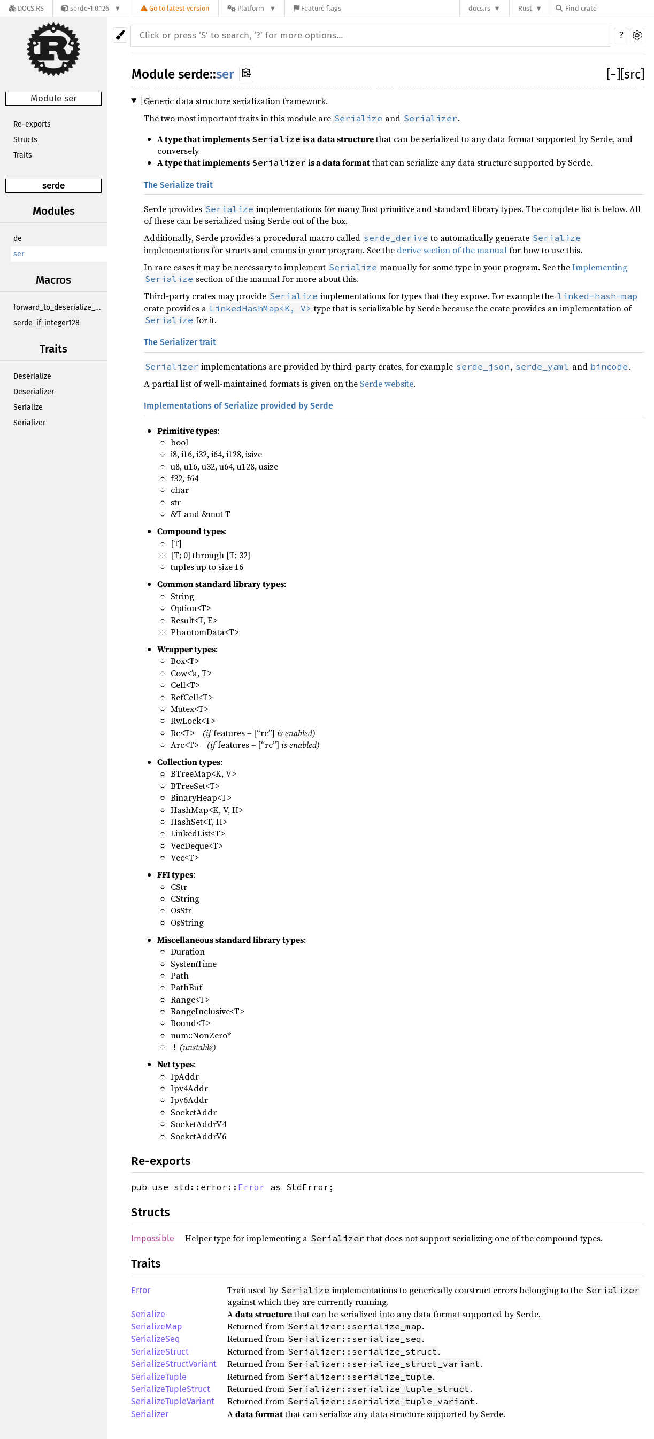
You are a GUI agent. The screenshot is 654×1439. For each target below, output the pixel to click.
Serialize (28, 407)
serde (53, 185)
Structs (25, 139)
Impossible (152, 1238)
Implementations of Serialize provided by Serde (238, 406)
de (17, 238)
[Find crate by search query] (609, 8)
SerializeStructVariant (174, 1364)
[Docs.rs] (26, 8)
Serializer (29, 422)
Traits (22, 155)
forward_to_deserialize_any (60, 307)
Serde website (386, 383)
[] (613, 74)
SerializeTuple (159, 1377)
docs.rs (479, 8)
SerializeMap (156, 1326)
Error (251, 1187)
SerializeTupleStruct (170, 1389)
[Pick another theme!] (120, 35)
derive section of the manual (452, 250)
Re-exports (32, 124)
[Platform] (251, 8)
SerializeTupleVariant (172, 1401)
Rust (525, 8)
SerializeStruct (160, 1352)
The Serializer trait (180, 342)
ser (18, 254)
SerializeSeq (155, 1339)
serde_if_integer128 (46, 322)
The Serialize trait (178, 185)
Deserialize (32, 376)
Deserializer (33, 391)
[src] (632, 74)
